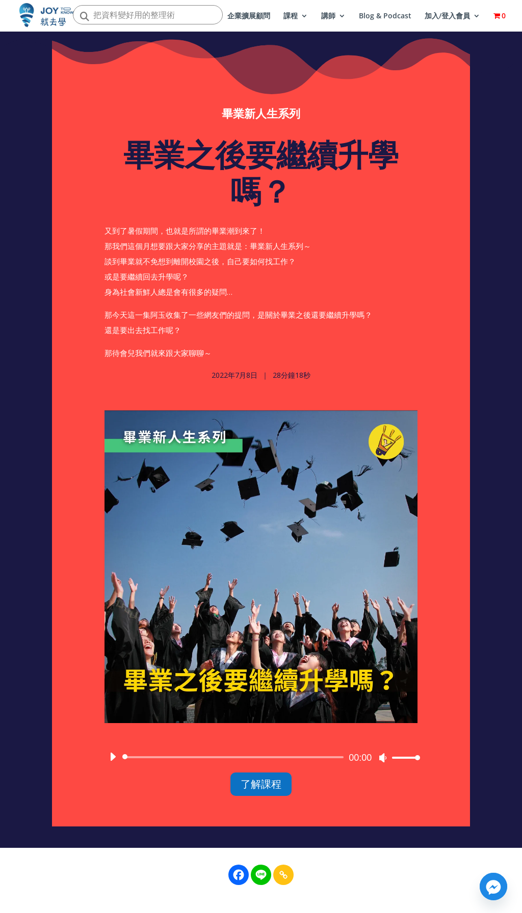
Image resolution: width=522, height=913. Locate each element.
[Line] (261, 875)
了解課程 (261, 787)
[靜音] (382, 761)
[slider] (235, 761)
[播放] (113, 760)
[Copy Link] (283, 875)
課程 (290, 16)
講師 (328, 16)
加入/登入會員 (447, 16)
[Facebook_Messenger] (493, 886)
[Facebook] (238, 875)
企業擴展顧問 (248, 16)
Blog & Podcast (385, 16)
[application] (261, 761)
